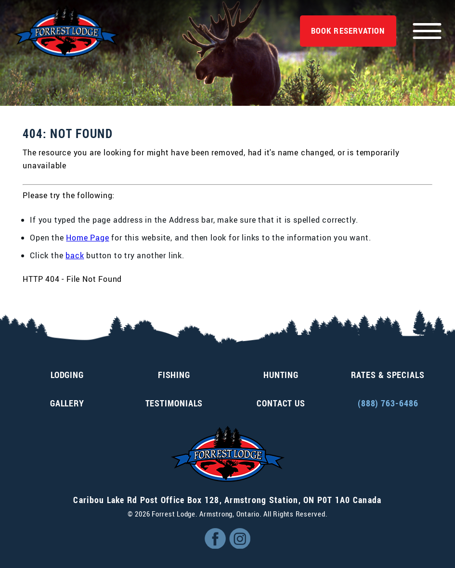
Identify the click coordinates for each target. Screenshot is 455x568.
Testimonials (174, 403)
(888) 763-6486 (388, 403)
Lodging (67, 374)
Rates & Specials (387, 374)
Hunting (281, 374)
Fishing (174, 374)
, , (227, 499)
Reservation (348, 30)
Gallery (67, 403)
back (74, 255)
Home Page (87, 237)
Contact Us (281, 403)
